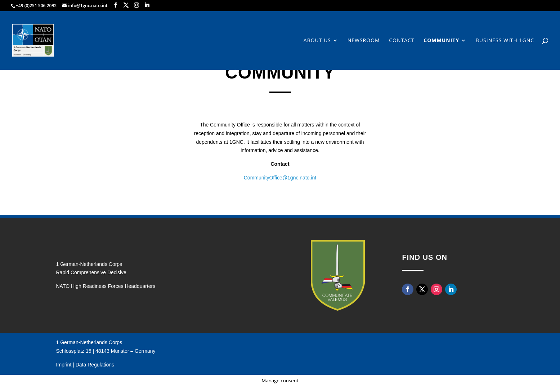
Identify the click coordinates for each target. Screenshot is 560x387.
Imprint (64, 365)
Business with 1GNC (505, 41)
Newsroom (364, 41)
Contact (401, 41)
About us (317, 41)
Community (441, 41)
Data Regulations (95, 365)
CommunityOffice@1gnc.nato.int (280, 178)
